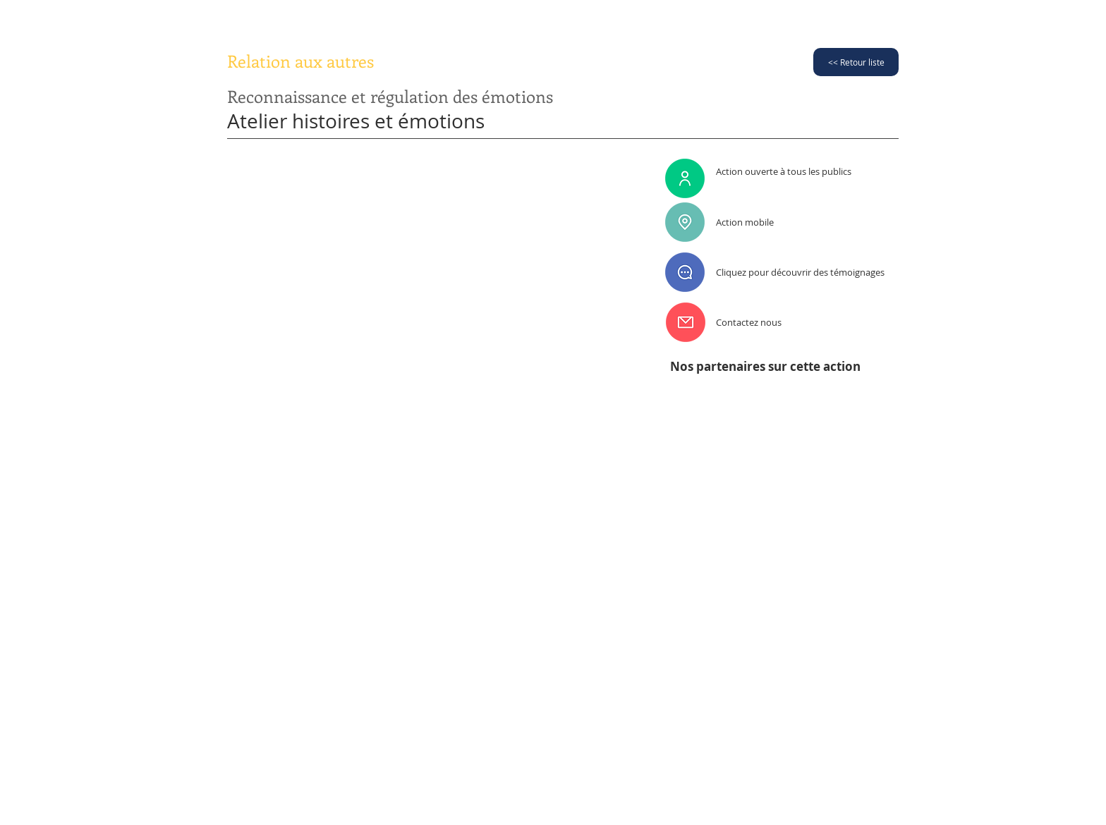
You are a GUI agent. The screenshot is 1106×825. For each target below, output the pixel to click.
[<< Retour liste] (856, 62)
